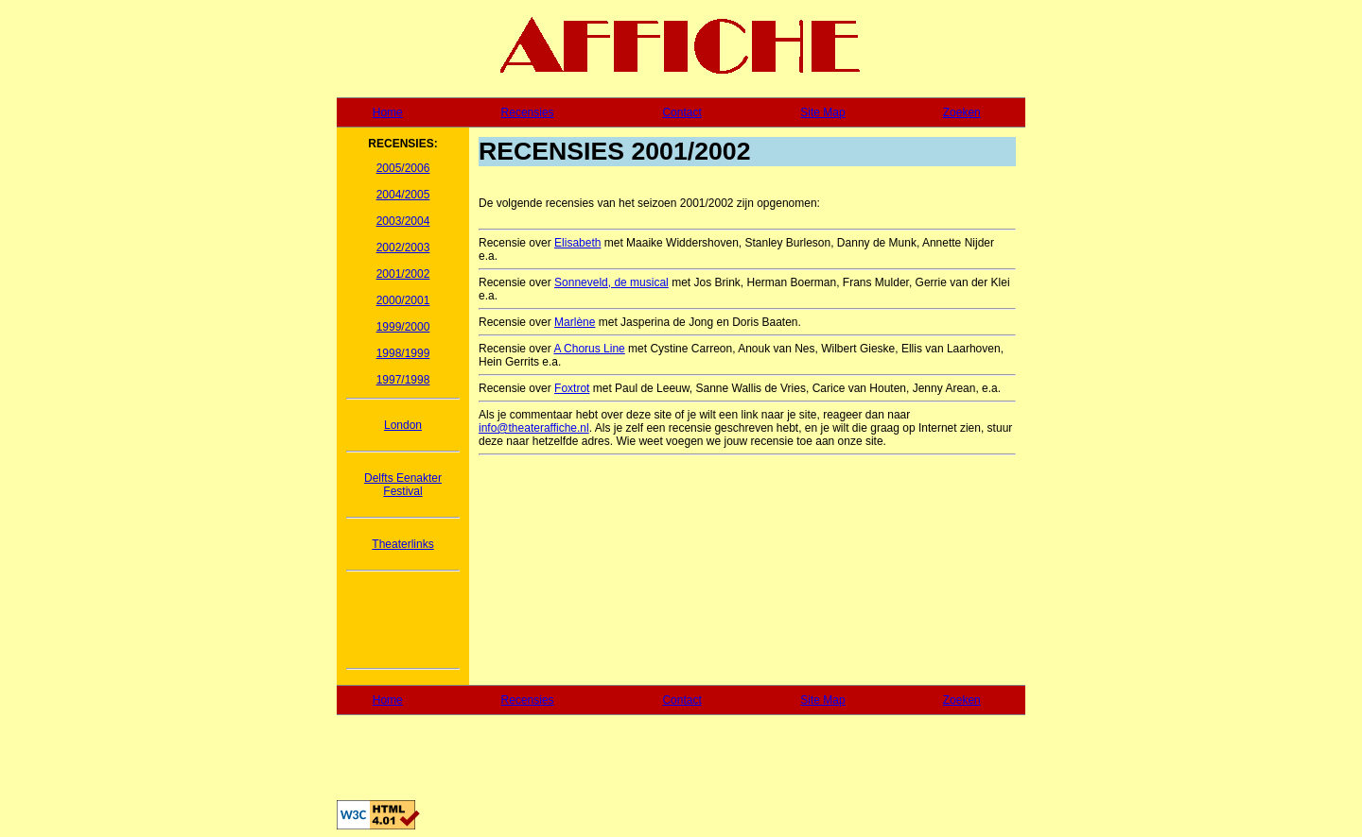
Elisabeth (577, 242)
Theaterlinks (402, 544)
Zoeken (962, 112)
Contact (681, 112)
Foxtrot (571, 388)
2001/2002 (403, 274)
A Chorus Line (588, 348)
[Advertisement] (403, 619)
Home (388, 112)
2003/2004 (403, 221)
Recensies (527, 112)
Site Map (822, 112)
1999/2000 (403, 326)
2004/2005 (403, 194)
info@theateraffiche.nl (534, 428)
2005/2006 (403, 168)
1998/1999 (403, 353)
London (403, 425)
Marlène (574, 322)
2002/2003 (403, 247)
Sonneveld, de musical (611, 282)
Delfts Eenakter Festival (403, 484)
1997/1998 (403, 379)
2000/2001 (403, 300)
